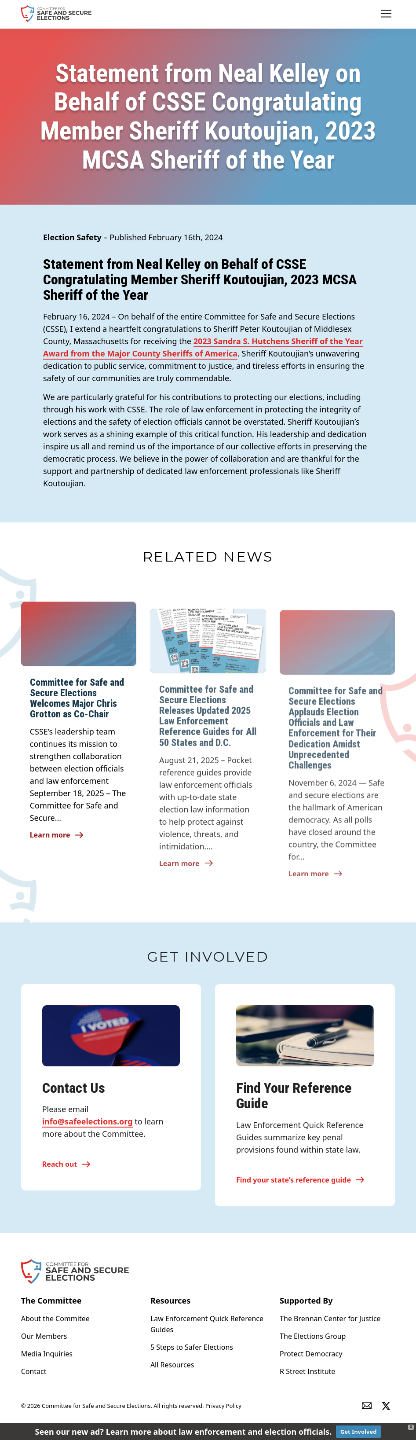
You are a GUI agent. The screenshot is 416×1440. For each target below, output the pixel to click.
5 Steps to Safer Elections (191, 1347)
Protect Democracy (311, 1354)
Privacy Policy (223, 1406)
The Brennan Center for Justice (330, 1318)
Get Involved (358, 1432)
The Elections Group (313, 1336)
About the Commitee (55, 1318)
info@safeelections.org (87, 1127)
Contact (34, 1371)
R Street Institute (307, 1371)
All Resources (172, 1365)
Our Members (44, 1336)
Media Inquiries (47, 1354)
